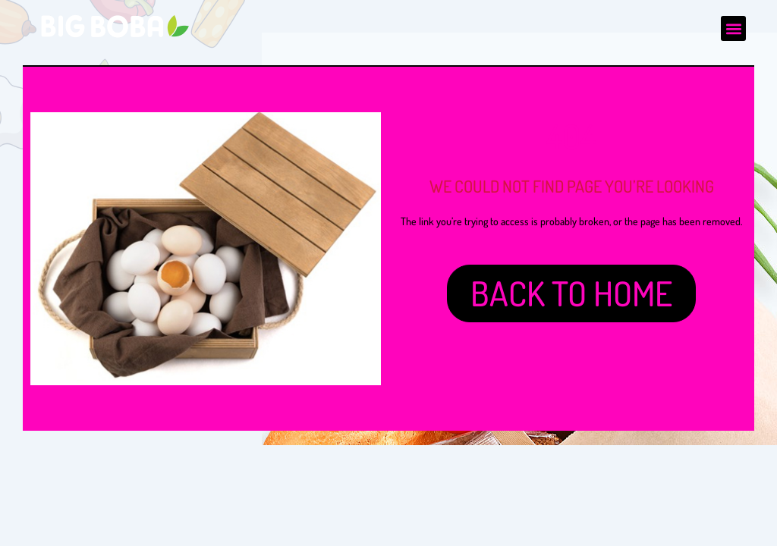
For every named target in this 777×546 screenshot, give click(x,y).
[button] (733, 28)
